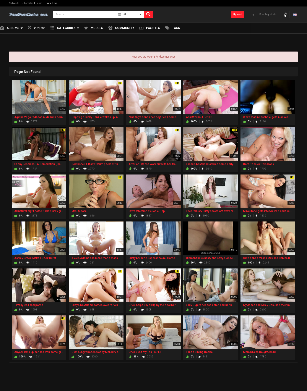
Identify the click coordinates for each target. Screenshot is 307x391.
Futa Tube (51, 3)
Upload (237, 14)
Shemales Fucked (32, 3)
